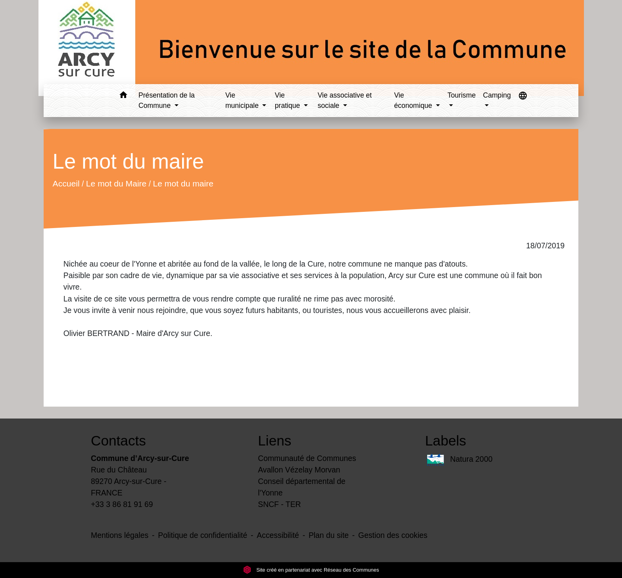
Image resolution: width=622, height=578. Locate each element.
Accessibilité (278, 535)
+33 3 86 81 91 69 (122, 504)
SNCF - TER (279, 504)
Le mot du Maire (116, 183)
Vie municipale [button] (243, 100)
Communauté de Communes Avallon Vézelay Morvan (307, 464)
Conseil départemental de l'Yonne (302, 487)
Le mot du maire (183, 183)
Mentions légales (119, 535)
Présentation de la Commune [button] (166, 100)
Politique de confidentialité (202, 535)
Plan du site (329, 535)
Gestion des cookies (392, 535)
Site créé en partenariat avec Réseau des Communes (311, 570)
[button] (123, 96)
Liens (274, 440)
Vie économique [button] (414, 100)
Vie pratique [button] (288, 100)
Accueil (65, 183)
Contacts (118, 440)
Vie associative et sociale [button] (345, 100)
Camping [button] (497, 95)
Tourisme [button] (461, 95)
